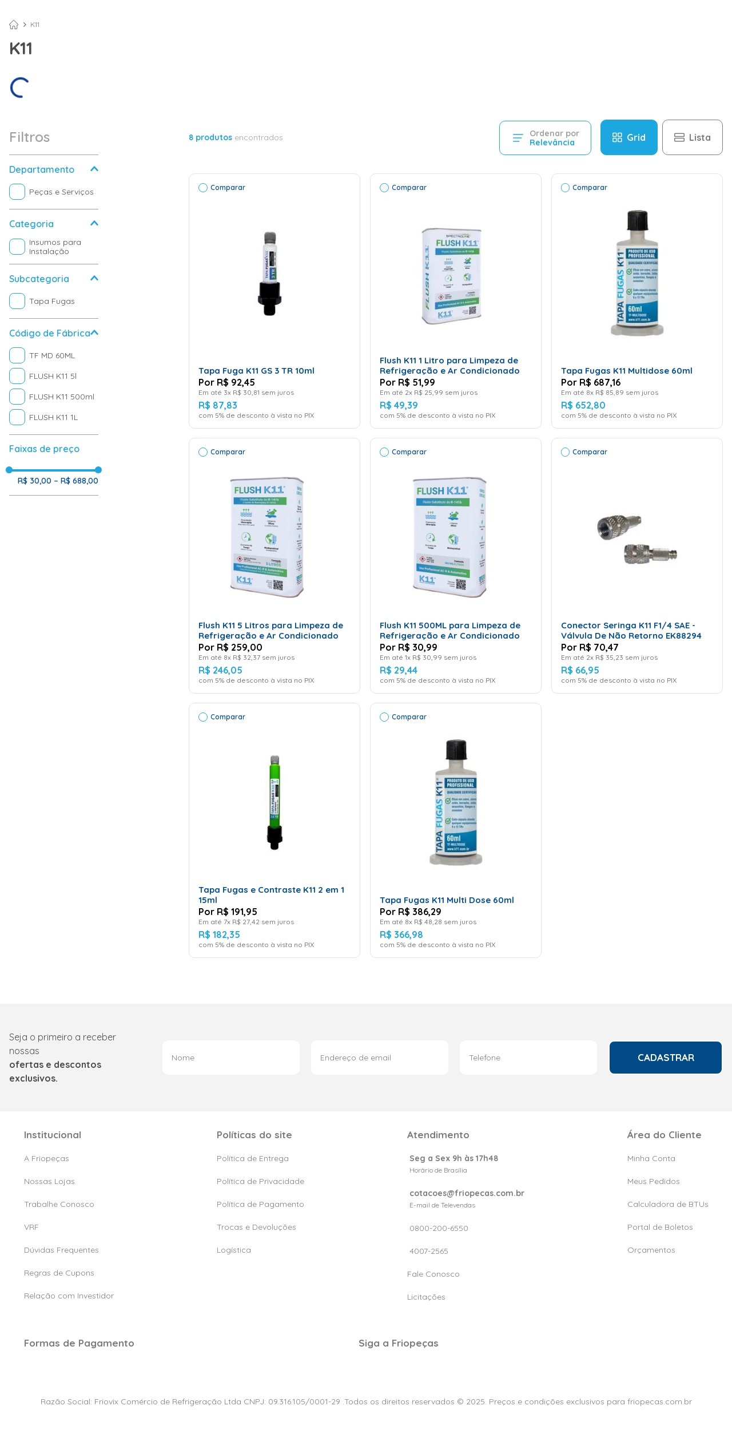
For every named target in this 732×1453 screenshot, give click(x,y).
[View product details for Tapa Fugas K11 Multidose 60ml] (637, 301)
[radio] (629, 137)
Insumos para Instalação (55, 246)
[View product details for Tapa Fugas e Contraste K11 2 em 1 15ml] (274, 830)
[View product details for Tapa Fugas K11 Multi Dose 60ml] (456, 830)
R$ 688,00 (76, 480)
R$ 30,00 (34, 480)
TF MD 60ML (52, 355)
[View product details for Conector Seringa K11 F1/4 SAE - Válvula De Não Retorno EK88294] (637, 565)
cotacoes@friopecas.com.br (466, 1193)
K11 (34, 24)
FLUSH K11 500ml (61, 396)
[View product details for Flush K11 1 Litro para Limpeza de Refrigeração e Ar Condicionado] (456, 301)
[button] (53, 169)
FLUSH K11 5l (53, 376)
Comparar (227, 187)
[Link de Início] (13, 24)
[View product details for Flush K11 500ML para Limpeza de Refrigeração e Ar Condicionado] (456, 565)
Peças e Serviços (61, 191)
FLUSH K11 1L (53, 417)
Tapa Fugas (52, 301)
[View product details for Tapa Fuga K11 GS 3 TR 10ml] (274, 301)
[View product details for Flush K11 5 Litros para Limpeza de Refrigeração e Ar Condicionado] (274, 565)
